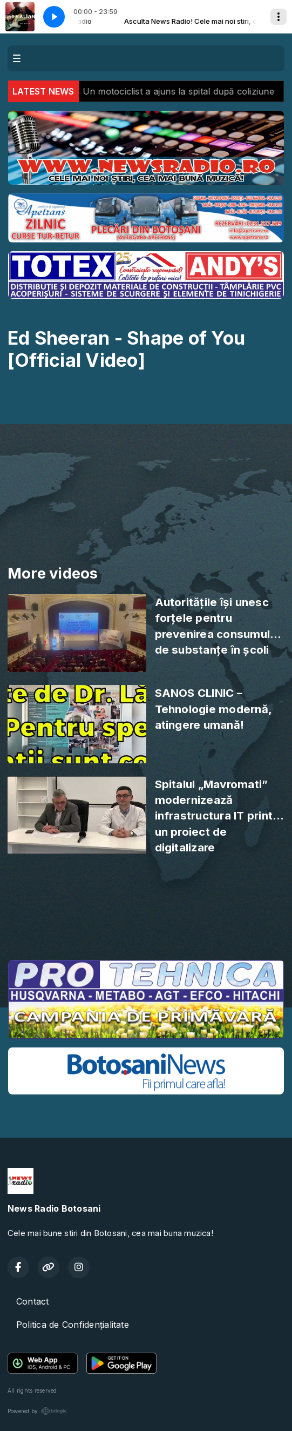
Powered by (37, 1411)
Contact (32, 1301)
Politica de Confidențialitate (72, 1324)
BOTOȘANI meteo (146, 910)
